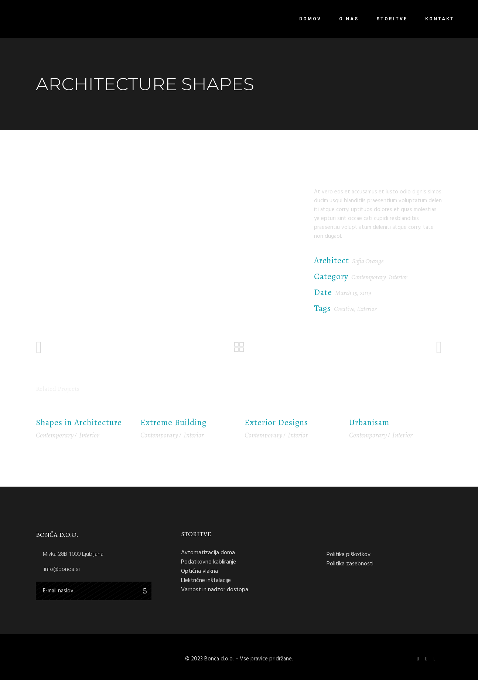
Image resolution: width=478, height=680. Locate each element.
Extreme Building (173, 422)
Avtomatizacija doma (208, 552)
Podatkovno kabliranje (208, 562)
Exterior (366, 308)
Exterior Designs (276, 422)
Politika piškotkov (349, 554)
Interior (398, 277)
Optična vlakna (199, 571)
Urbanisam (369, 422)
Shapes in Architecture (79, 422)
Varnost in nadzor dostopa (214, 589)
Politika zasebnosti (350, 563)
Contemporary (368, 277)
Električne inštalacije (206, 580)
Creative (344, 308)
